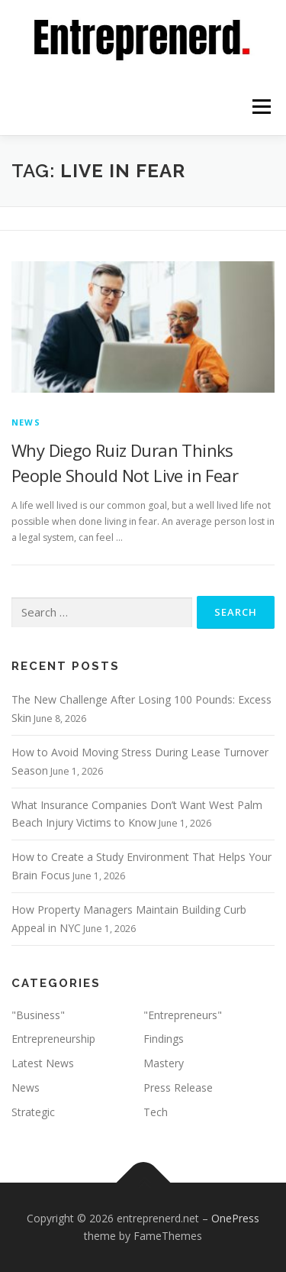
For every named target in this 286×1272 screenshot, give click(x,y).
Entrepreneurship (53, 1038)
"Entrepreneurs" (182, 1015)
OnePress (235, 1218)
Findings (163, 1038)
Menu (260, 106)
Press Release (178, 1087)
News (25, 422)
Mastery (163, 1063)
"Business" (38, 1015)
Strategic (33, 1112)
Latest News (42, 1063)
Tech (155, 1112)
